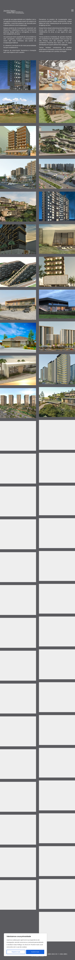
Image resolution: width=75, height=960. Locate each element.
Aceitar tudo (35, 952)
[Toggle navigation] (72, 10)
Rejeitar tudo (16, 952)
